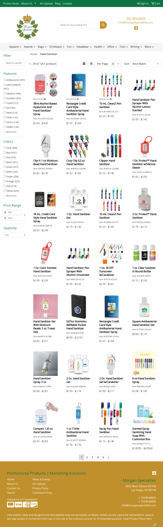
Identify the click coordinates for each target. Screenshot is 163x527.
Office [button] (110, 46)
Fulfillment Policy (42, 492)
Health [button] (98, 46)
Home (10, 479)
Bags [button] (41, 46)
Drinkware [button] (55, 46)
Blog (57, 3)
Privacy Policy (40, 488)
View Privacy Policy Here (137, 518)
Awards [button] (28, 46)
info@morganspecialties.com (136, 22)
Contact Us (13, 488)
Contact (67, 3)
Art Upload (46, 3)
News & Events (41, 479)
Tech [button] (122, 46)
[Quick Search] (78, 25)
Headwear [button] (83, 46)
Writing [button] (135, 46)
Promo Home (11, 3)
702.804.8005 (135, 18)
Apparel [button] (14, 46)
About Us (26, 3)
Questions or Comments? (22, 499)
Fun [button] (69, 46)
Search (11, 492)
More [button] (148, 46)
